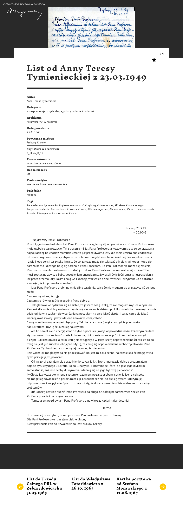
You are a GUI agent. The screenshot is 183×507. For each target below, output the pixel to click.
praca (83, 209)
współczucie (61, 213)
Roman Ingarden (98, 209)
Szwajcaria (44, 213)
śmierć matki (118, 209)
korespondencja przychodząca (44, 111)
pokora (73, 209)
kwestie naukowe (37, 184)
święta (32, 213)
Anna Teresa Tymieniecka (41, 101)
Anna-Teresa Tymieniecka (43, 205)
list (28, 173)
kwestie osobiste (57, 184)
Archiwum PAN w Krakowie (42, 121)
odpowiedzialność (38, 209)
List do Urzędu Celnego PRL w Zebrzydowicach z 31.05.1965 (44, 486)
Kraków (41, 142)
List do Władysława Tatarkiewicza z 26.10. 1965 (90, 484)
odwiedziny (59, 209)
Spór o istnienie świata (141, 209)
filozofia (31, 194)
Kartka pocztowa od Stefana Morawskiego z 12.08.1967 (133, 486)
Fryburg (31, 142)
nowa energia (136, 205)
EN (162, 53)
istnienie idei (106, 205)
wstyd (74, 213)
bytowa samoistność (72, 205)
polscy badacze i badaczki (78, 111)
